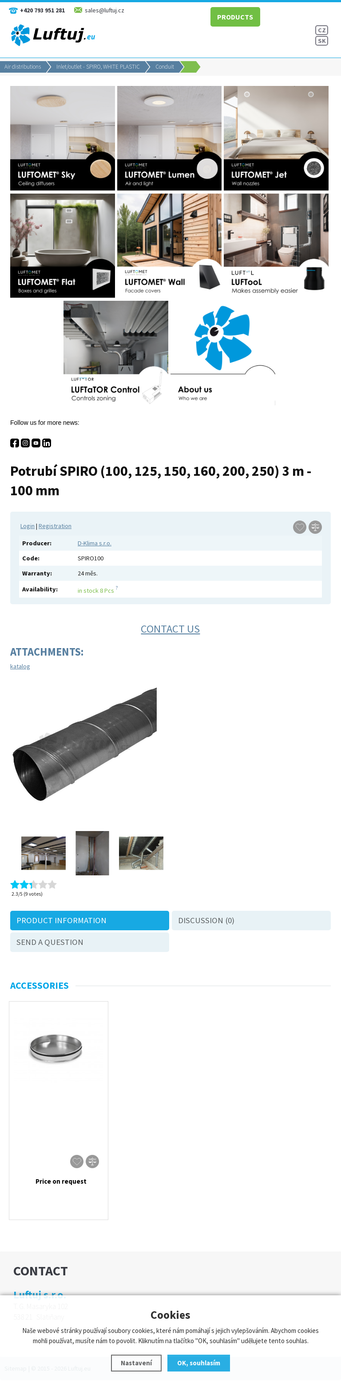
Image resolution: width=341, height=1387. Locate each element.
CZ (322, 30)
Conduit (164, 66)
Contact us (170, 629)
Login (27, 526)
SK (322, 41)
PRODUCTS (232, 15)
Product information (61, 920)
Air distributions (22, 66)
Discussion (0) (206, 920)
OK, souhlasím (198, 1363)
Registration (55, 526)
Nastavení (136, 1363)
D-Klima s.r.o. (94, 543)
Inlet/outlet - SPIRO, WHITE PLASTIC (98, 66)
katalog (20, 666)
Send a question (49, 942)
